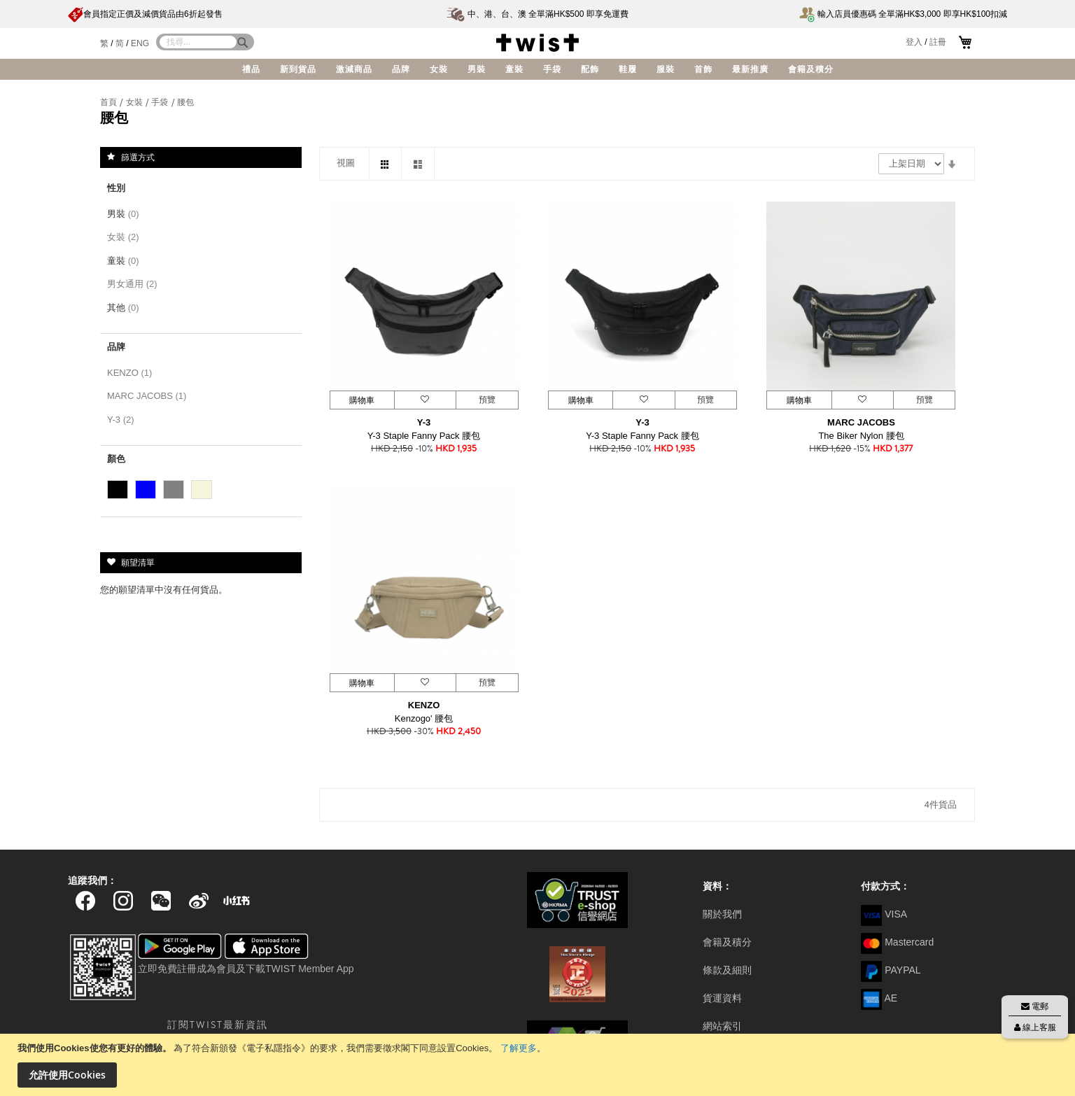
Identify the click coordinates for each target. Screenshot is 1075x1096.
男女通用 (134, 284)
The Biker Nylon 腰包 (861, 435)
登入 (914, 42)
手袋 (160, 102)
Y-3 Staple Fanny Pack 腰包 (423, 435)
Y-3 (424, 422)
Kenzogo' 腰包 (424, 718)
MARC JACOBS (861, 422)
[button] (425, 400)
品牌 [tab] (116, 347)
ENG (140, 43)
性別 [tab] (116, 188)
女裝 (135, 102)
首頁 (109, 102)
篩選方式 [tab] (138, 156)
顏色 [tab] (116, 459)
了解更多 (518, 1048)
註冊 (937, 42)
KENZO (424, 705)
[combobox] (198, 42)
